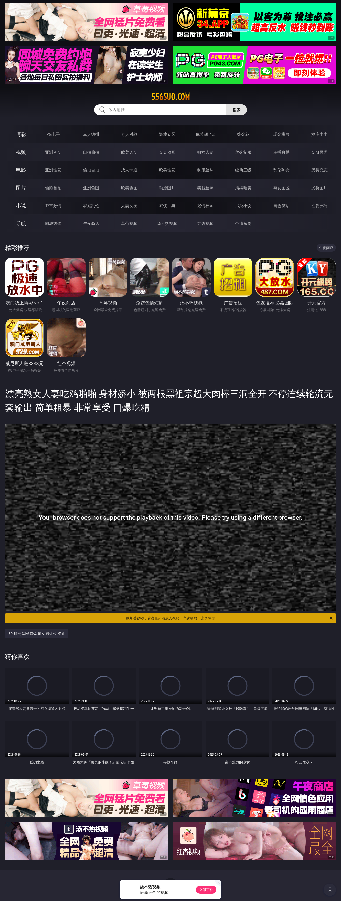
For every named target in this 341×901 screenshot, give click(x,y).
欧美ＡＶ (129, 152)
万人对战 (129, 134)
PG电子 (53, 134)
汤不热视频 (167, 223)
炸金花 (243, 134)
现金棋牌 (281, 134)
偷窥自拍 (53, 188)
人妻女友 (129, 205)
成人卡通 (129, 170)
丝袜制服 (243, 152)
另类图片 (319, 188)
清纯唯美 (243, 188)
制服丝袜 (205, 170)
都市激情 (53, 205)
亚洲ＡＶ (53, 152)
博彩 (21, 134)
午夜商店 (91, 223)
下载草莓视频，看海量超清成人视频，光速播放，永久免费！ (227, 618)
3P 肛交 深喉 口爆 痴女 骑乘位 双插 (37, 633)
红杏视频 (205, 223)
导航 (21, 223)
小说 (21, 205)
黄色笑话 (281, 205)
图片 (21, 187)
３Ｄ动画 (167, 152)
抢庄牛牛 (319, 134)
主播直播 (281, 152)
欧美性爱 (167, 170)
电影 (21, 169)
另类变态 (319, 170)
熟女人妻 (205, 152)
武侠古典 (167, 205)
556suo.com (170, 97)
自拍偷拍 (91, 152)
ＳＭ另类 (319, 152)
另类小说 (243, 205)
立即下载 (206, 889)
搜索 (237, 110)
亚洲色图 (91, 188)
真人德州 (91, 134)
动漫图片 (167, 188)
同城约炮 (53, 223)
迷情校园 (205, 205)
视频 (21, 152)
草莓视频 (129, 223)
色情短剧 (243, 223)
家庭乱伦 (91, 205)
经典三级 (243, 170)
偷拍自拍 (91, 170)
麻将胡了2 (205, 134)
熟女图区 (281, 188)
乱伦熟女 (281, 170)
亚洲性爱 (53, 170)
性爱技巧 (319, 205)
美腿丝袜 (205, 188)
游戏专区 (167, 134)
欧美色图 (129, 188)
